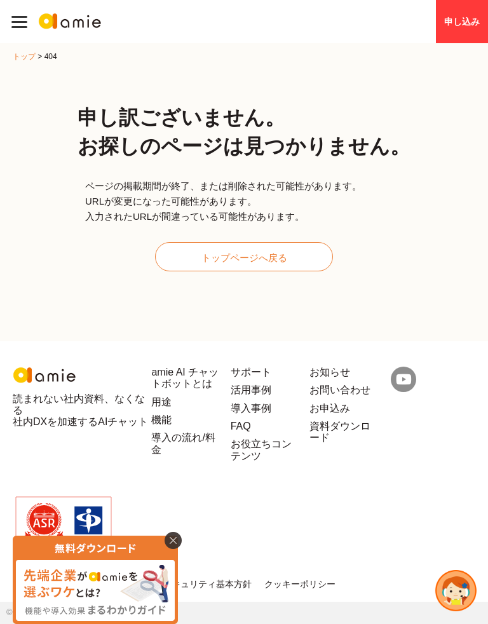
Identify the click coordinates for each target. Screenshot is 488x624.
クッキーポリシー (300, 584)
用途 (161, 402)
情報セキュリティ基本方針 (198, 584)
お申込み (329, 408)
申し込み (462, 22)
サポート (251, 372)
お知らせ (329, 372)
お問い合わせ (339, 389)
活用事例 (251, 389)
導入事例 (251, 408)
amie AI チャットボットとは (185, 378)
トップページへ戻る (244, 257)
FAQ (241, 426)
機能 (161, 419)
